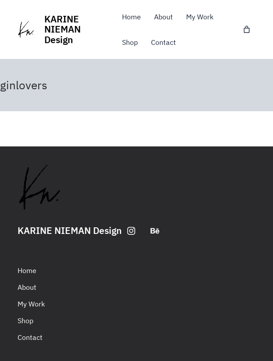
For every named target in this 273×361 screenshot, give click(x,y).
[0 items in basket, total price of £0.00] (246, 29)
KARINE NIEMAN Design (62, 29)
